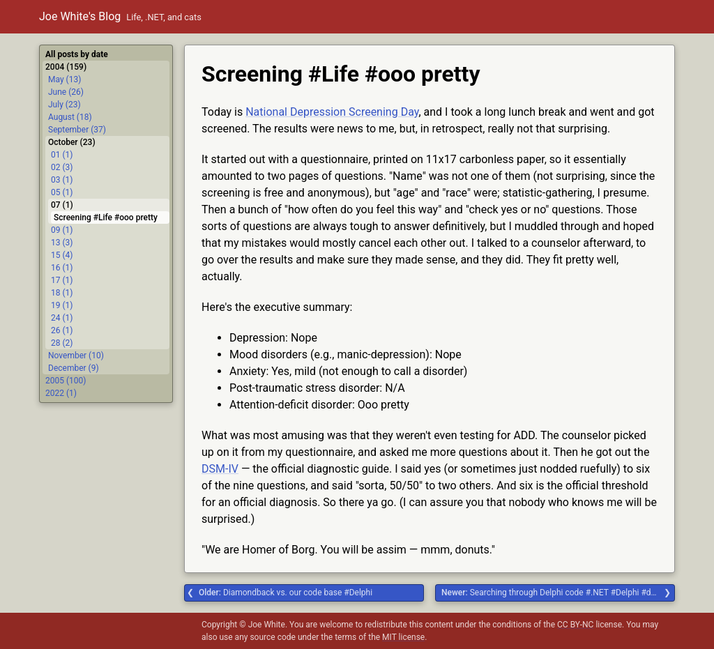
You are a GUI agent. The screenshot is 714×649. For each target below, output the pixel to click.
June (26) (66, 92)
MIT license (403, 637)
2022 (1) (61, 393)
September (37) (77, 130)
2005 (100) (65, 380)
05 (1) (62, 192)
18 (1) (62, 293)
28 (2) (62, 343)
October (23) (72, 142)
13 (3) (62, 242)
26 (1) (62, 330)
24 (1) (62, 318)
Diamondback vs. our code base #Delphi (285, 592)
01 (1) (62, 155)
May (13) (64, 79)
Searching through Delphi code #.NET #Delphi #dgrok (554, 592)
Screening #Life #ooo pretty (106, 217)
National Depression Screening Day (331, 112)
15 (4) (62, 255)
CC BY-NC (575, 624)
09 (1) (62, 230)
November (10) (76, 355)
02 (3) (62, 167)
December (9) (73, 368)
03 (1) (62, 180)
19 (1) (62, 305)
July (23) (64, 104)
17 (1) (62, 280)
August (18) (70, 117)
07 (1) (62, 205)
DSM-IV (220, 468)
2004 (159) (65, 67)
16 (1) (62, 268)
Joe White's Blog (80, 16)
